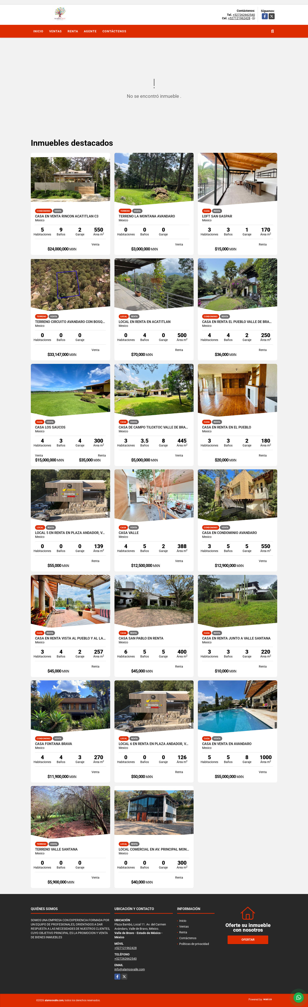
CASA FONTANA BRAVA (53, 744)
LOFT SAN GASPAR (217, 216)
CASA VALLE (129, 533)
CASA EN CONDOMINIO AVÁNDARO (229, 533)
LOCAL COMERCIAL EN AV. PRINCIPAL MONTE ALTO (154, 849)
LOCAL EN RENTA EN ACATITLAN (144, 322)
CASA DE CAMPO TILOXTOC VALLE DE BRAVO (154, 427)
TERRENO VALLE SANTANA (56, 849)
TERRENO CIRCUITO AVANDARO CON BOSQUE (70, 322)
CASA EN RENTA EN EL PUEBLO (226, 427)
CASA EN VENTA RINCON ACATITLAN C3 (66, 216)
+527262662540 (244, 14)
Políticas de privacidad (194, 944)
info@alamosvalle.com (129, 969)
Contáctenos (114, 31)
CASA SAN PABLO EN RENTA (141, 638)
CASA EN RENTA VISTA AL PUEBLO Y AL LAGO (70, 638)
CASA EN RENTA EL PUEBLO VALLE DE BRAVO (237, 322)
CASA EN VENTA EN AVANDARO (227, 744)
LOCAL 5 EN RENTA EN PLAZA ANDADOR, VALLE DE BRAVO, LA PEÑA (70, 533)
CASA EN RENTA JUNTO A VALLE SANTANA (236, 638)
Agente (90, 31)
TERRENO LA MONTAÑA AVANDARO (147, 216)
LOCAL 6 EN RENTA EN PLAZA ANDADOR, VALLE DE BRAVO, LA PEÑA (154, 744)
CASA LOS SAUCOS (50, 427)
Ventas (55, 31)
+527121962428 (239, 18)
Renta (73, 31)
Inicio (38, 31)
